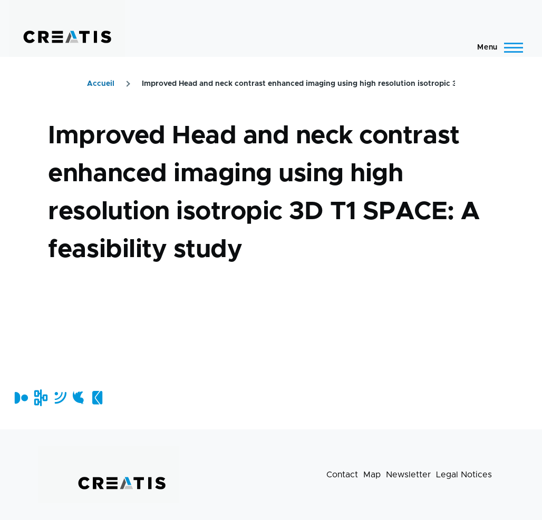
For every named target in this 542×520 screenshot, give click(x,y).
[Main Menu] (497, 47)
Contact (342, 474)
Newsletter (408, 474)
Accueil (100, 83)
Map (372, 474)
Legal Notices (464, 474)
